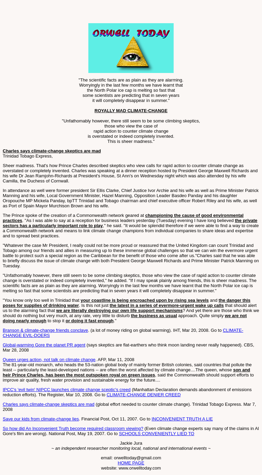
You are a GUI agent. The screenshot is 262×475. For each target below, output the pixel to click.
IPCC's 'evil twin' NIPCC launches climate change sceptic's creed (67, 389)
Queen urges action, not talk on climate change (49, 359)
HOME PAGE (131, 462)
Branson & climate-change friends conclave (45, 330)
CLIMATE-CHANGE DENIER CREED (143, 394)
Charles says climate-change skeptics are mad (48, 404)
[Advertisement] (82, 13)
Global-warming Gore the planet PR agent (44, 344)
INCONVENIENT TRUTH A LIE (182, 418)
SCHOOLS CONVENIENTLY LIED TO (156, 433)
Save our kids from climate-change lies (41, 418)
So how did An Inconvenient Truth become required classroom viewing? (73, 428)
